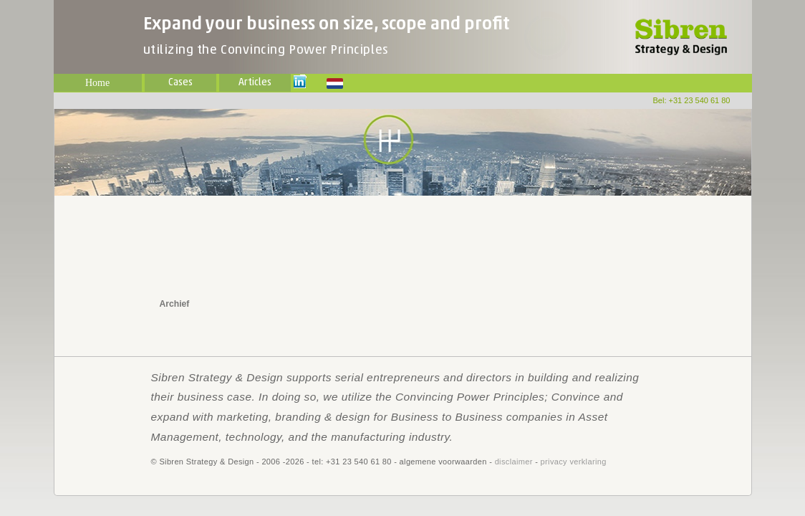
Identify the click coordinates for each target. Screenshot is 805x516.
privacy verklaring (574, 461)
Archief (175, 304)
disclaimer (514, 461)
